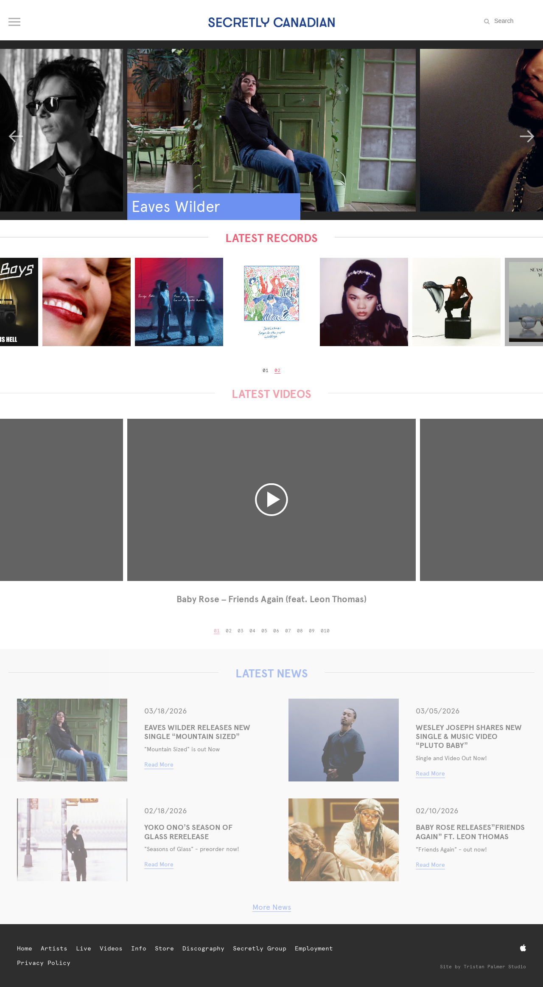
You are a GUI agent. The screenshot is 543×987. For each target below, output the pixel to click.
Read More (159, 764)
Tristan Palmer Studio (495, 967)
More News (271, 906)
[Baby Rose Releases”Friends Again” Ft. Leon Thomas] (343, 839)
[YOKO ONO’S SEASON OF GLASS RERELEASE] (72, 839)
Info (138, 948)
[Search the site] (513, 20)
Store (164, 948)
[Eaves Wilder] (271, 130)
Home (24, 948)
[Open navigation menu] (15, 20)
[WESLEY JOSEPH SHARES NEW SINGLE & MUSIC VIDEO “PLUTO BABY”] (343, 740)
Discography (203, 948)
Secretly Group (259, 948)
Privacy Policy (43, 963)
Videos (111, 948)
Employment (314, 948)
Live (83, 948)
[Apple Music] (523, 948)
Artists (54, 948)
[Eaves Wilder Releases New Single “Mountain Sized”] (72, 740)
